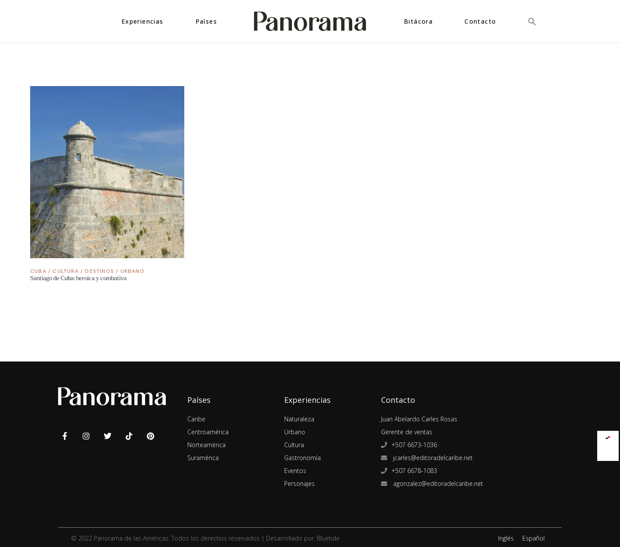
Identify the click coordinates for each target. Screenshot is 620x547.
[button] (532, 21)
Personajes (299, 483)
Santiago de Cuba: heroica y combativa (78, 278)
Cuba (38, 271)
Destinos (99, 271)
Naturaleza (299, 419)
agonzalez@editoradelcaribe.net (437, 483)
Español (533, 538)
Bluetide (328, 538)
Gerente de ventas (406, 432)
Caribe (196, 419)
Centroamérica (208, 432)
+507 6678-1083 (414, 471)
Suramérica (203, 458)
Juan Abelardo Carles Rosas (419, 419)
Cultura (65, 271)
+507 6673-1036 (414, 445)
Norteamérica (206, 445)
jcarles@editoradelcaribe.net (432, 458)
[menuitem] (608, 435)
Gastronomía (302, 458)
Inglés (506, 538)
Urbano (133, 271)
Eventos (295, 471)
